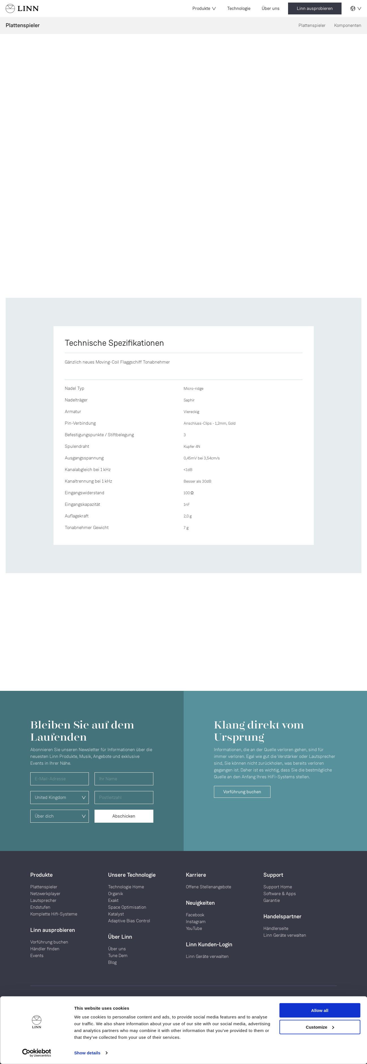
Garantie (271, 900)
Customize (320, 1026)
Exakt (113, 900)
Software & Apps (279, 893)
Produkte (204, 8)
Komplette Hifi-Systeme (53, 914)
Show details (87, 1052)
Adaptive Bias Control (129, 920)
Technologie (238, 8)
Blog (112, 962)
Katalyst (116, 914)
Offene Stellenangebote (208, 886)
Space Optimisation (127, 907)
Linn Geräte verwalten (207, 956)
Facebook (195, 914)
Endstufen (40, 907)
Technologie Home (126, 886)
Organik (115, 893)
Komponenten (347, 25)
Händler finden (44, 948)
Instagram (196, 921)
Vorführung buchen (242, 791)
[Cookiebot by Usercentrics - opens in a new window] (36, 1053)
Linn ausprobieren (315, 8)
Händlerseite (275, 928)
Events (37, 955)
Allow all (320, 1010)
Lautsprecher (43, 900)
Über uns (271, 8)
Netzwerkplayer (45, 893)
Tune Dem (118, 955)
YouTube (194, 928)
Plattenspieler (312, 25)
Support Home (277, 886)
